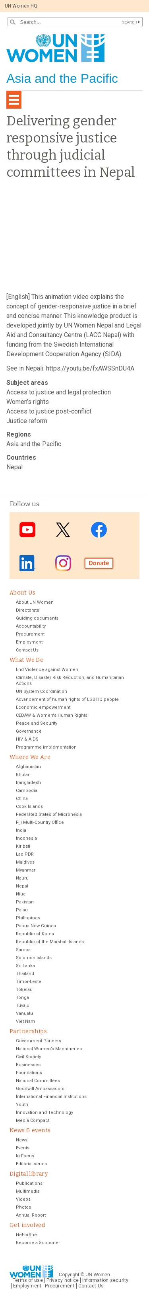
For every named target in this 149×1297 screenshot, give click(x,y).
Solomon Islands (34, 957)
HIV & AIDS (27, 739)
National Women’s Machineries (49, 1048)
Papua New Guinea (36, 925)
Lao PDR (25, 854)
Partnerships (28, 1031)
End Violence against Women (47, 669)
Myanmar (25, 870)
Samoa (23, 949)
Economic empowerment (43, 707)
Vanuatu (24, 1013)
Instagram (63, 563)
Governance (29, 731)
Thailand (25, 973)
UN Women (97, 1274)
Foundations (29, 1072)
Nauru (22, 878)
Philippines (28, 918)
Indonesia (26, 838)
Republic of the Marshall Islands (50, 941)
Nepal (14, 467)
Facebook (99, 529)
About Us (22, 592)
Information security (105, 1280)
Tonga (22, 997)
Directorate (27, 610)
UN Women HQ (21, 6)
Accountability (31, 626)
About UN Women (35, 602)
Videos (23, 1199)
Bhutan (23, 774)
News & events (30, 1130)
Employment (29, 642)
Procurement (30, 634)
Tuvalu (22, 1005)
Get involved (27, 1225)
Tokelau (24, 989)
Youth (22, 1104)
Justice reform (26, 421)
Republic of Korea (35, 933)
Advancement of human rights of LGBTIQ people (67, 699)
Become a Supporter (38, 1242)
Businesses (28, 1064)
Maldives (25, 862)
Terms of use (28, 1280)
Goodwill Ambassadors (40, 1088)
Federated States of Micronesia (49, 814)
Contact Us (27, 650)
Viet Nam (25, 1021)
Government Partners (38, 1040)
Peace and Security (36, 723)
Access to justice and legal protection (58, 392)
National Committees (38, 1080)
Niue (21, 894)
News (21, 1140)
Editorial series (31, 1163)
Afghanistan (28, 766)
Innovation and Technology (44, 1112)
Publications (29, 1183)
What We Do (27, 660)
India (21, 830)
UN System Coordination (41, 691)
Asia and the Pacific (33, 444)
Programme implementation (46, 747)
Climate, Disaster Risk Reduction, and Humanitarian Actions (70, 680)
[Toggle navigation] (13, 100)
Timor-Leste (28, 981)
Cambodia (26, 790)
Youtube (27, 529)
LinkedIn (27, 563)
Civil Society (28, 1056)
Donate (99, 563)
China (22, 798)
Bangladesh (28, 782)
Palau (22, 910)
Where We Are (30, 757)
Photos (23, 1207)
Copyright (69, 1274)
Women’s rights (27, 402)
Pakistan (25, 902)
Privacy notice (62, 1280)
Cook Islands (29, 806)
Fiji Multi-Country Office (40, 822)
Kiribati (23, 846)
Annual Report (31, 1215)
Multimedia (28, 1191)
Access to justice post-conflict (48, 411)
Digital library (29, 1173)
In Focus (25, 1156)
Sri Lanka (25, 965)
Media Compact (32, 1120)
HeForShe (26, 1234)
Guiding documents (37, 618)
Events (22, 1148)
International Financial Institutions (51, 1096)
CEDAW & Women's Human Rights (51, 715)
